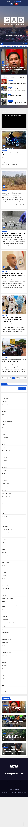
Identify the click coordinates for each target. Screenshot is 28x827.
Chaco (3, 444)
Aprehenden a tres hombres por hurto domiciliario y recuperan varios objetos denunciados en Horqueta (17, 90)
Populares (13, 77)
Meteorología (5, 555)
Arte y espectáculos (7, 421)
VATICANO (4, 681)
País (3, 582)
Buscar (4, 384)
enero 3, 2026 (6, 71)
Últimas (4, 77)
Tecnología (4, 665)
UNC (3, 675)
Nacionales (4, 271)
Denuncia (4, 463)
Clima (3, 447)
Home (12, 784)
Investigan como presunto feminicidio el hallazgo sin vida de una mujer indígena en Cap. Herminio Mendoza (17, 97)
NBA (3, 569)
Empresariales (5, 500)
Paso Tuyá (4, 595)
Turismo (4, 672)
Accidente (4, 401)
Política (4, 601)
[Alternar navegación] (13, 44)
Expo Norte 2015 (6, 513)
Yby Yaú (9, 94)
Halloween (4, 516)
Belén (3, 431)
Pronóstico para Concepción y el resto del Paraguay (12, 605)
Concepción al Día (14, 35)
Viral (3, 688)
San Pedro (4, 645)
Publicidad (4, 616)
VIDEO (3, 685)
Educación (4, 490)
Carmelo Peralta (6, 440)
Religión (4, 626)
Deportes (4, 467)
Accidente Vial (5, 404)
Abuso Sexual (5, 398)
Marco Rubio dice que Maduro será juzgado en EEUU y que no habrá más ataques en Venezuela (17, 83)
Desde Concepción (6, 473)
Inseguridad (5, 526)
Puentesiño (5, 619)
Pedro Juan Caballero (7, 598)
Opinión (4, 575)
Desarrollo (4, 470)
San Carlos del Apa (6, 639)
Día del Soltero (5, 483)
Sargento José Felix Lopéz (8, 649)
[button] (23, 43)
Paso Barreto (5, 585)
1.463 (9, 377)
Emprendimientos (6, 496)
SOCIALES (4, 655)
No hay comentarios (17, 71)
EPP (3, 503)
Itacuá (3, 536)
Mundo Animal (5, 562)
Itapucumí (4, 539)
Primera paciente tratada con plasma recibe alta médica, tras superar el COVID (12, 319)
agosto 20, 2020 (7, 237)
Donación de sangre (7, 486)
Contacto (15, 784)
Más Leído (4, 552)
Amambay (4, 411)
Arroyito (4, 414)
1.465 (17, 377)
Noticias (4, 572)
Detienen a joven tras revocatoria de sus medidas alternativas (17, 103)
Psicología (4, 609)
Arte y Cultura (5, 418)
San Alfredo (5, 636)
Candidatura (5, 437)
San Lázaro (5, 642)
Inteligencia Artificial (7, 529)
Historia (4, 519)
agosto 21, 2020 (6, 157)
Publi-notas (5, 613)
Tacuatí (4, 662)
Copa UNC (4, 460)
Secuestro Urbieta (6, 652)
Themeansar (23, 781)
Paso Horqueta (5, 588)
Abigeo (3, 395)
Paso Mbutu (5, 592)
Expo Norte (5, 509)
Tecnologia (4, 668)
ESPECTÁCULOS (6, 506)
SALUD (3, 629)
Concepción (5, 65)
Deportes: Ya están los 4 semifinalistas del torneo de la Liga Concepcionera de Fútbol (14, 788)
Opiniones (4, 578)
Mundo (3, 559)
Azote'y (4, 427)
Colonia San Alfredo (7, 450)
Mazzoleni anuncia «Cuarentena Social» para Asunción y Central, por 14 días (13, 275)
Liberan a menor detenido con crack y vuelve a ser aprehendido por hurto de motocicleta (14, 793)
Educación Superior (7, 493)
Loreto (3, 549)
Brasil (3, 434)
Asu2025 (4, 424)
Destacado (4, 480)
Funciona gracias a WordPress (8, 781)
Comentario (5, 454)
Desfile (4, 477)
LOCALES (4, 546)
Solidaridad (5, 659)
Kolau (3, 542)
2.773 (25, 377)
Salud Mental (5, 632)
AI (2, 408)
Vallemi (4, 678)
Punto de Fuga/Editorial (8, 622)
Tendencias (22, 77)
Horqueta (10, 87)
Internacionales (6, 532)
